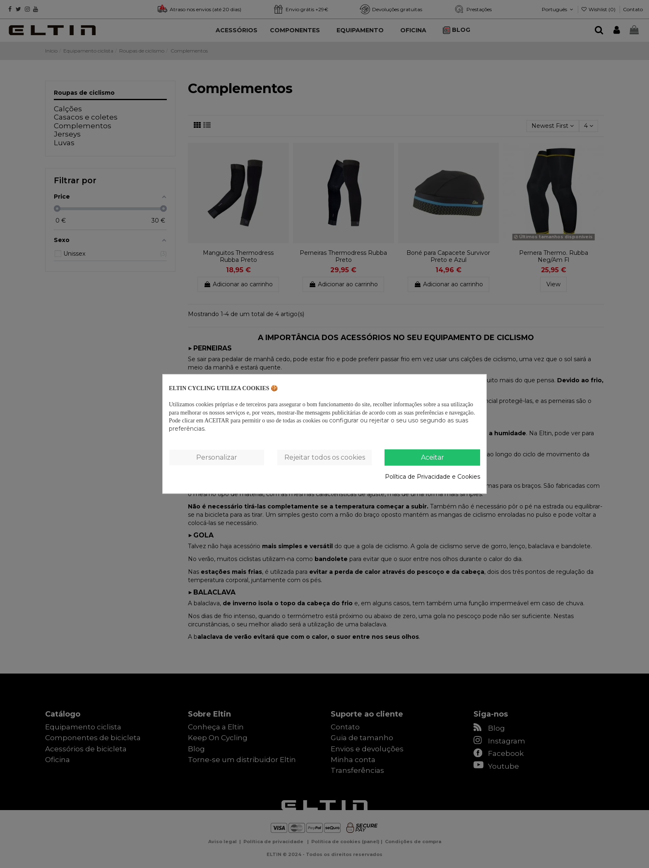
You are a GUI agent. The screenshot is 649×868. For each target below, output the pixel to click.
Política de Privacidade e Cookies (432, 476)
